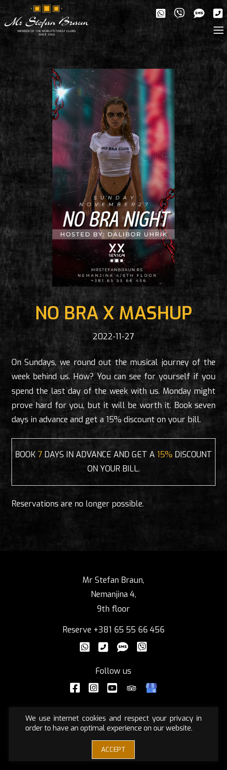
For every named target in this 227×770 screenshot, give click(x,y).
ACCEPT (113, 749)
